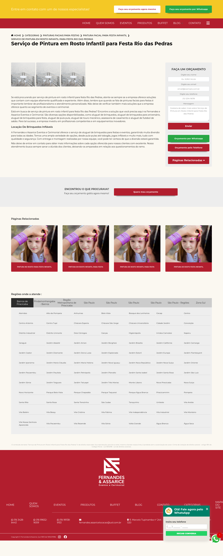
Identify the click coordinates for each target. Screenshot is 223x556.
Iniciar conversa (186, 533)
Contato (195, 23)
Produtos (145, 23)
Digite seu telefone (188, 94)
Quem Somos (105, 23)
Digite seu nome (188, 74)
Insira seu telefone (176, 522)
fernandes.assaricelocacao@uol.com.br (100, 521)
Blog (177, 23)
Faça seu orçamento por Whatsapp (189, 9)
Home (86, 23)
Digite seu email (188, 84)
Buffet (163, 23)
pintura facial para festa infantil (105, 35)
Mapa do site (219, 505)
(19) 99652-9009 (40, 521)
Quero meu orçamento (145, 192)
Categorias (32, 35)
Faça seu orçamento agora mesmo (137, 9)
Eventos (126, 23)
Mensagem (188, 103)
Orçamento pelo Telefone (188, 148)
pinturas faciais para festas (61, 35)
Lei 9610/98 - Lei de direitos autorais (117, 447)
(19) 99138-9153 (63, 521)
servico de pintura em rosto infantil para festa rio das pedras (52, 39)
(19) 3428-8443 (17, 521)
